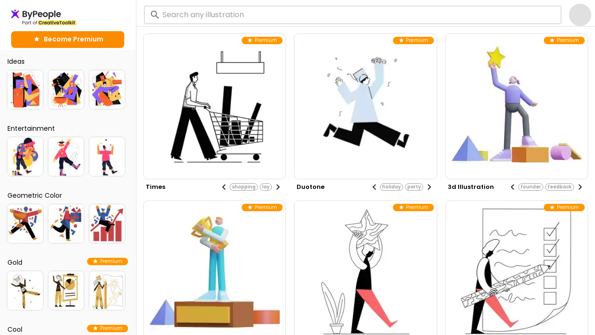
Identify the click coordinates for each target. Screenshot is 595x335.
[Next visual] (278, 187)
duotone (311, 186)
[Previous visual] (224, 187)
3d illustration (471, 186)
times (155, 186)
